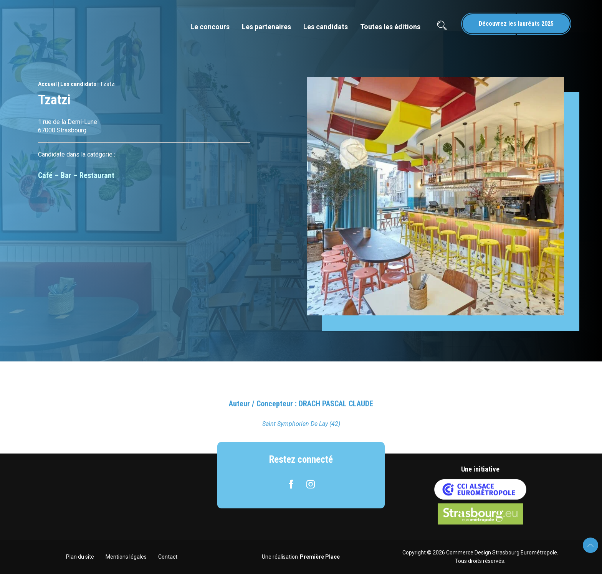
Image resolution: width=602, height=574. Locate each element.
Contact (167, 557)
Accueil (47, 84)
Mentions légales (126, 557)
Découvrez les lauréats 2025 (516, 23)
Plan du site (80, 557)
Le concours (210, 27)
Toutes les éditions (390, 27)
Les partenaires (266, 27)
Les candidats (325, 27)
